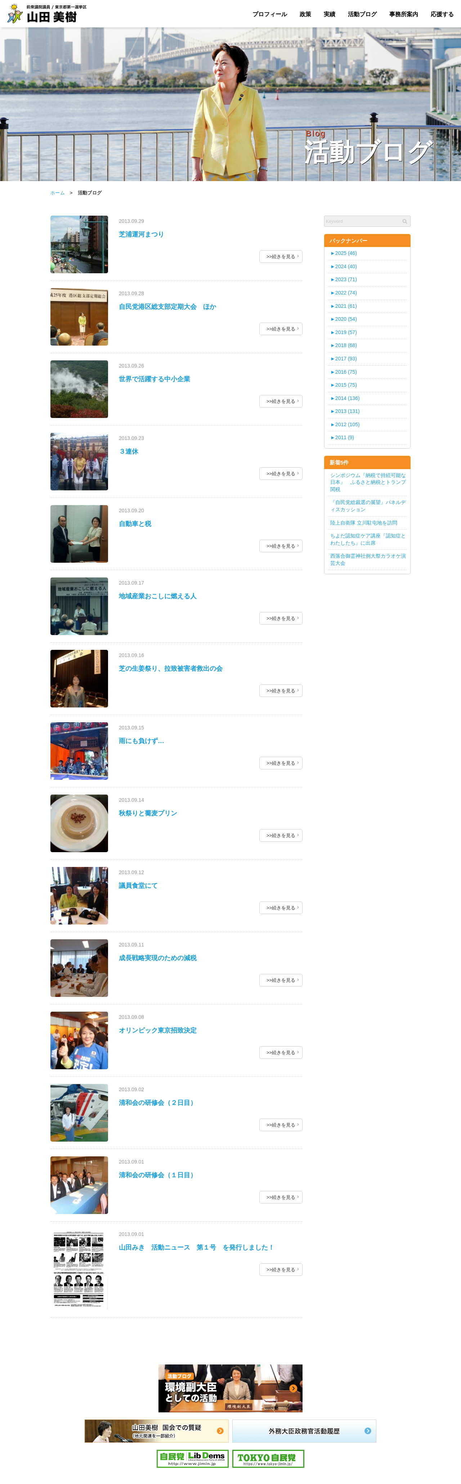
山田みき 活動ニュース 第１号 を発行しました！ (196, 1247)
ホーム (57, 192)
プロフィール (269, 14)
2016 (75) (343, 372)
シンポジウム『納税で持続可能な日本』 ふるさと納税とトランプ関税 (368, 482)
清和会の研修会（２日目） (158, 1102)
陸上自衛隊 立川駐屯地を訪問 (363, 523)
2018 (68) (343, 345)
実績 (329, 14)
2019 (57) (343, 332)
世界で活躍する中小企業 (154, 379)
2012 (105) (345, 424)
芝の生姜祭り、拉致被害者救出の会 (171, 668)
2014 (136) (345, 398)
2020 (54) (343, 319)
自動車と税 (135, 523)
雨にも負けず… (141, 741)
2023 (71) (343, 279)
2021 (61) (343, 306)
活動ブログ (362, 14)
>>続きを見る (281, 256)
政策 (305, 14)
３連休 (128, 451)
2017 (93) (343, 358)
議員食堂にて (138, 885)
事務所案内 (403, 14)
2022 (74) (343, 293)
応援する (442, 14)
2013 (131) (345, 411)
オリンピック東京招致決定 (158, 1030)
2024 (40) (343, 266)
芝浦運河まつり (141, 234)
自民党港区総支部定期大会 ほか (167, 306)
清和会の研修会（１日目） (158, 1175)
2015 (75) (343, 385)
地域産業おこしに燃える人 (158, 596)
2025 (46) (343, 253)
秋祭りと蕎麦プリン (148, 813)
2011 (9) (342, 437)
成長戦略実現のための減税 (158, 958)
